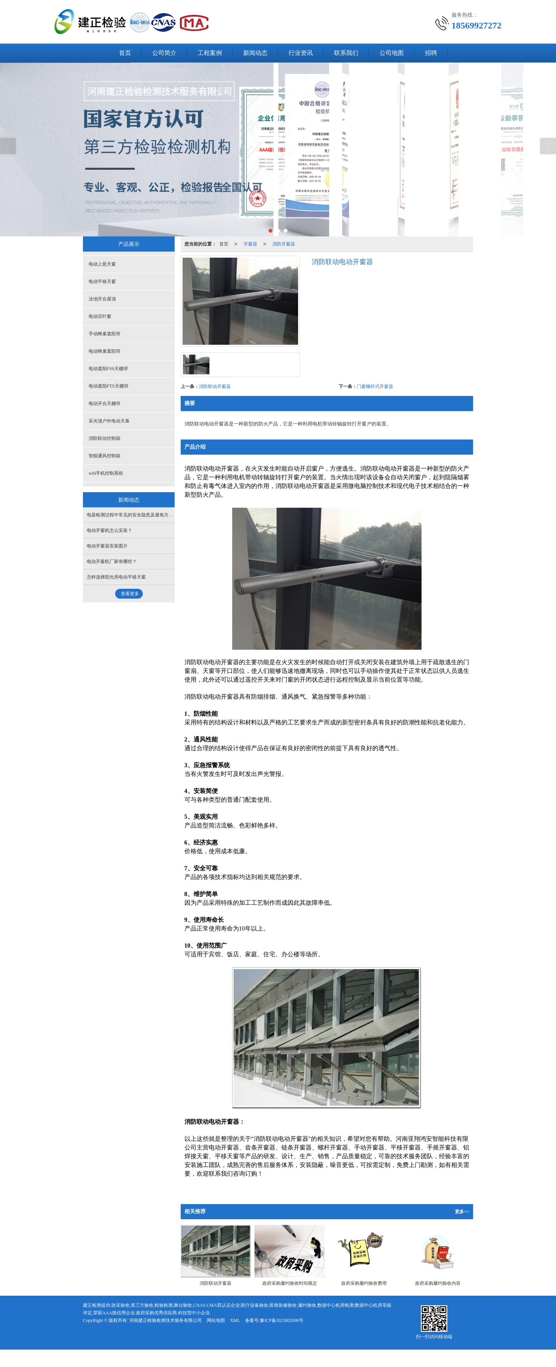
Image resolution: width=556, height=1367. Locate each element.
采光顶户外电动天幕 (109, 421)
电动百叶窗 (100, 316)
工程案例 (210, 53)
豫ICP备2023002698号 (281, 1320)
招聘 (431, 53)
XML (235, 1320)
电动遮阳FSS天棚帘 (108, 368)
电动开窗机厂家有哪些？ (112, 561)
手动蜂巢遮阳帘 (104, 333)
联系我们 (346, 53)
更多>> (462, 1211)
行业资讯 (301, 53)
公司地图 (392, 53)
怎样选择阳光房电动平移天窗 (116, 577)
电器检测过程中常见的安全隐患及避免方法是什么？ (139, 515)
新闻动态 (255, 53)
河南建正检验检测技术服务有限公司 (165, 1320)
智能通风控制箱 (104, 455)
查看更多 (130, 593)
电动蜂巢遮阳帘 (104, 351)
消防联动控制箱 (104, 438)
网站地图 (216, 1320)
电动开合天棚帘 (104, 403)
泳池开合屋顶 (102, 299)
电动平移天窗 (102, 281)
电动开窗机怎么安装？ (109, 530)
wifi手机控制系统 (106, 473)
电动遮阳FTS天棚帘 (108, 386)
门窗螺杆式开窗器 (375, 386)
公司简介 (164, 53)
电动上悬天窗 (102, 264)
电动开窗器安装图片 (107, 546)
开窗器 (250, 244)
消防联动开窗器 (215, 386)
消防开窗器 (283, 244)
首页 (125, 53)
